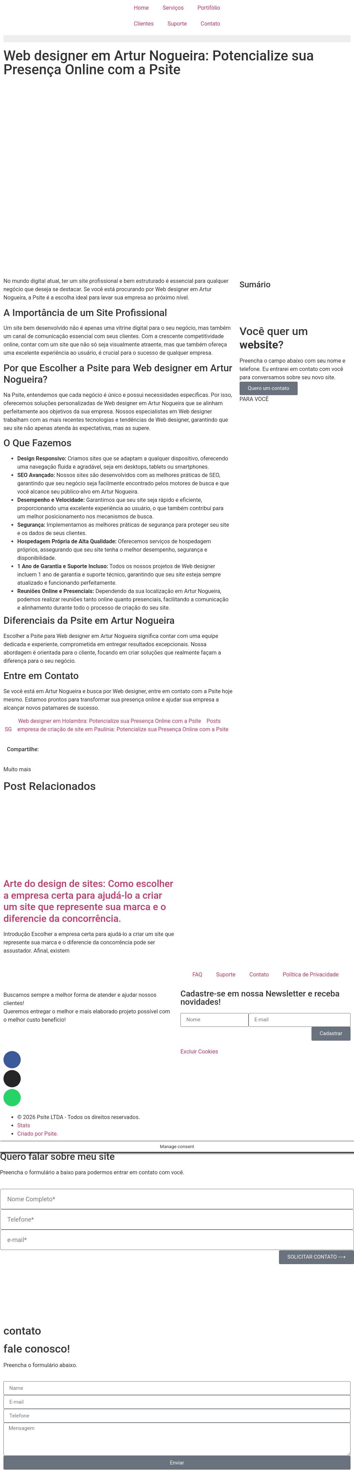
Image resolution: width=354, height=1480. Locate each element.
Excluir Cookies (199, 1051)
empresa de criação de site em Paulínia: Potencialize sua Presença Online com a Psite (123, 729)
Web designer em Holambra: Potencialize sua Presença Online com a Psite (109, 721)
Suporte (177, 23)
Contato (210, 23)
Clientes (144, 23)
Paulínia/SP (17, 1040)
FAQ (197, 974)
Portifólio (208, 7)
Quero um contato (268, 388)
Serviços (173, 7)
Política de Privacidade (311, 974)
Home (141, 7)
